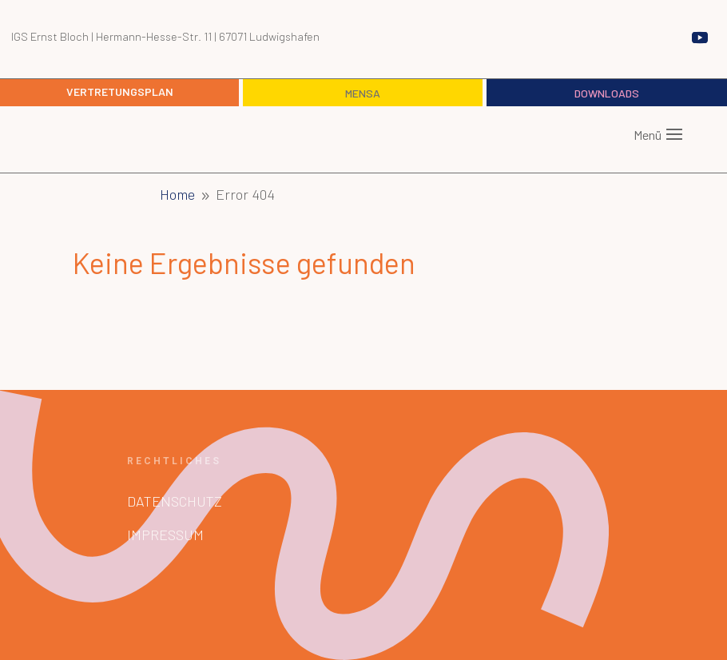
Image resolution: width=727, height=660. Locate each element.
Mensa (362, 93)
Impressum (165, 534)
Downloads (606, 93)
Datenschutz (174, 501)
